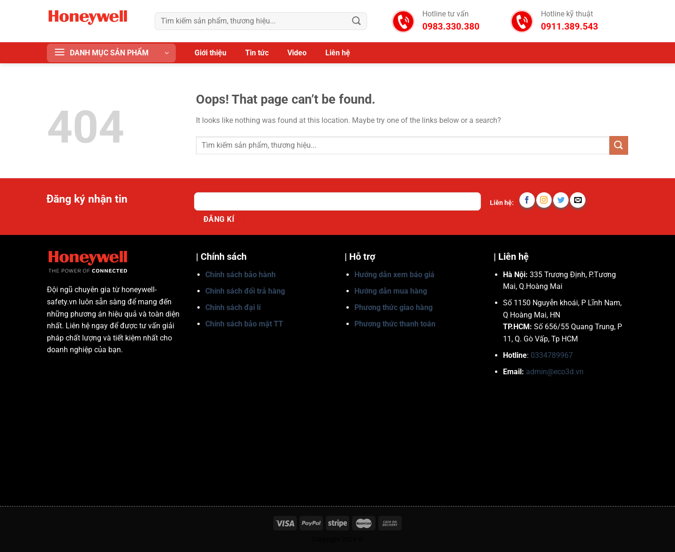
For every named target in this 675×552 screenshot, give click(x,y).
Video (297, 52)
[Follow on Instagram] (544, 200)
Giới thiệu (210, 52)
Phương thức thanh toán (394, 323)
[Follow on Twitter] (561, 200)
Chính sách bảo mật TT (244, 323)
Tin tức (257, 52)
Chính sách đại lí (233, 307)
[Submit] (356, 21)
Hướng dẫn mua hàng (390, 291)
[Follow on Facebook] (527, 200)
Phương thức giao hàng (393, 307)
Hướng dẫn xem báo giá (394, 274)
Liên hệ (337, 52)
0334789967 (552, 355)
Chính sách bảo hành (240, 274)
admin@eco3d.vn (555, 371)
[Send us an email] (577, 200)
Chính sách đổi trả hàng (245, 291)
